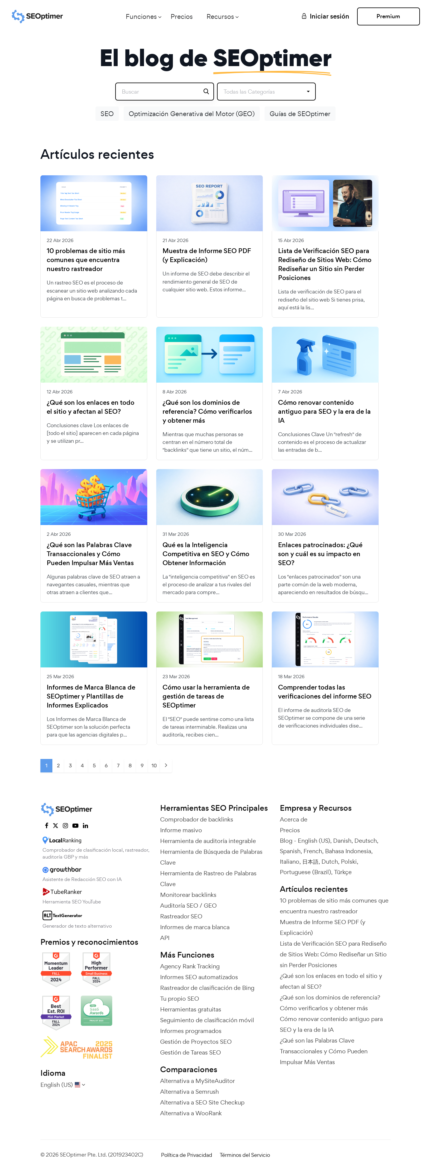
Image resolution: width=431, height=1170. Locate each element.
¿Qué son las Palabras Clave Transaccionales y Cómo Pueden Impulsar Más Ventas (90, 554)
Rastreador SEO (181, 916)
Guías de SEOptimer (300, 113)
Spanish (290, 851)
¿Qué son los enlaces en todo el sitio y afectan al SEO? (90, 407)
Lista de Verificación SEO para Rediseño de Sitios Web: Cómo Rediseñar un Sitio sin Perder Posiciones (324, 264)
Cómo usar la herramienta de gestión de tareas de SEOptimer (206, 696)
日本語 (310, 861)
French (312, 851)
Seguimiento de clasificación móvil (207, 1020)
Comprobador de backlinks (196, 819)
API (164, 938)
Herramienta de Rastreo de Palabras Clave (208, 878)
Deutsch (365, 841)
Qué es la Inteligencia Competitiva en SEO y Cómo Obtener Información (206, 554)
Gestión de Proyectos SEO (196, 1042)
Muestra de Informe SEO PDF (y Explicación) (207, 255)
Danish (342, 841)
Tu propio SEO (179, 998)
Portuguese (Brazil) (305, 872)
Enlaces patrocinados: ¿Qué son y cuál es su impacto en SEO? (320, 554)
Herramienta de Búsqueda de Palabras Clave (211, 857)
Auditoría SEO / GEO (188, 905)
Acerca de (293, 819)
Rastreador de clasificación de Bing (207, 988)
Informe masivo (181, 830)
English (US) (314, 841)
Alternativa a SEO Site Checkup (202, 1102)
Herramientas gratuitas (190, 1009)
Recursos (220, 16)
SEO (107, 113)
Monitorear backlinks (188, 895)
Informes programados (190, 1031)
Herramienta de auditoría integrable (208, 841)
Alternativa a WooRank (191, 1113)
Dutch (329, 861)
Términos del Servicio (245, 1154)
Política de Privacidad (186, 1154)
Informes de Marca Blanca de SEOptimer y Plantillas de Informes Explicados (91, 696)
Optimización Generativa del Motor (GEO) (192, 113)
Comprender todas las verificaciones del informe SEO (324, 692)
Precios (182, 16)
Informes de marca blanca (195, 927)
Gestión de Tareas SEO (190, 1052)
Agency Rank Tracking (190, 966)
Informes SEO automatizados (199, 977)
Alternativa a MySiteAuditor (197, 1081)
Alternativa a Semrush (189, 1092)
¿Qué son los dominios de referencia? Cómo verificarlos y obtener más (207, 411)
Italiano (289, 861)
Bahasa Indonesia (348, 851)
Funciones (141, 16)
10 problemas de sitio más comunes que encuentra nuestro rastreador (86, 260)
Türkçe (343, 872)
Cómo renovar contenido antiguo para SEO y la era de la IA (324, 411)
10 (154, 766)
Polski (349, 861)
